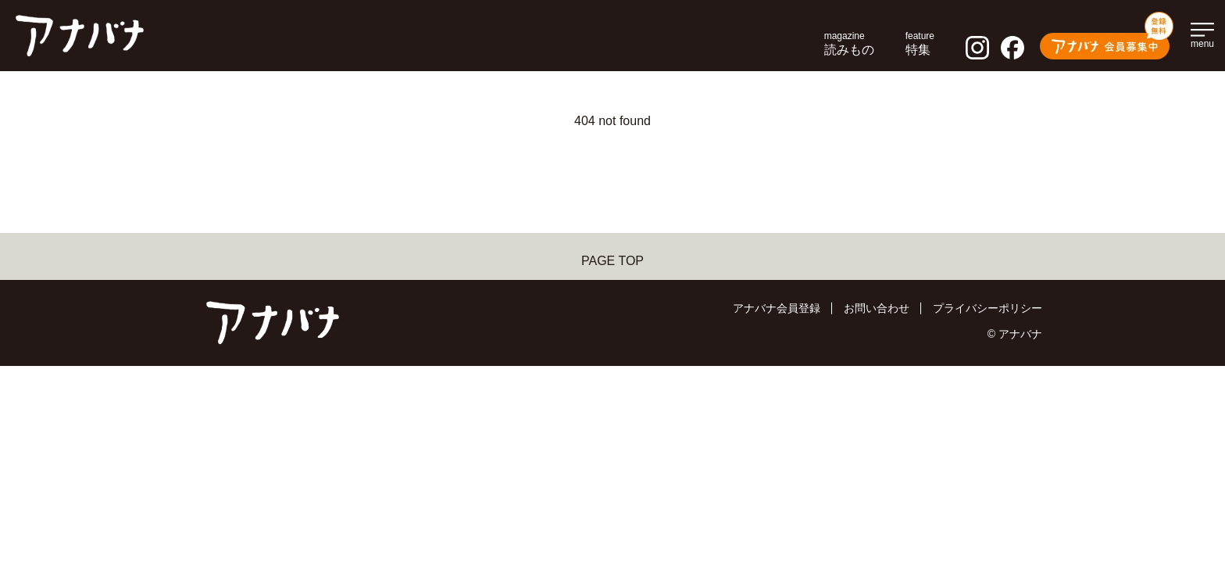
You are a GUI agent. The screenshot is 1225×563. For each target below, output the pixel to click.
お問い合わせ (876, 308)
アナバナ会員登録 (776, 308)
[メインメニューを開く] (1202, 34)
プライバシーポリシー (987, 308)
